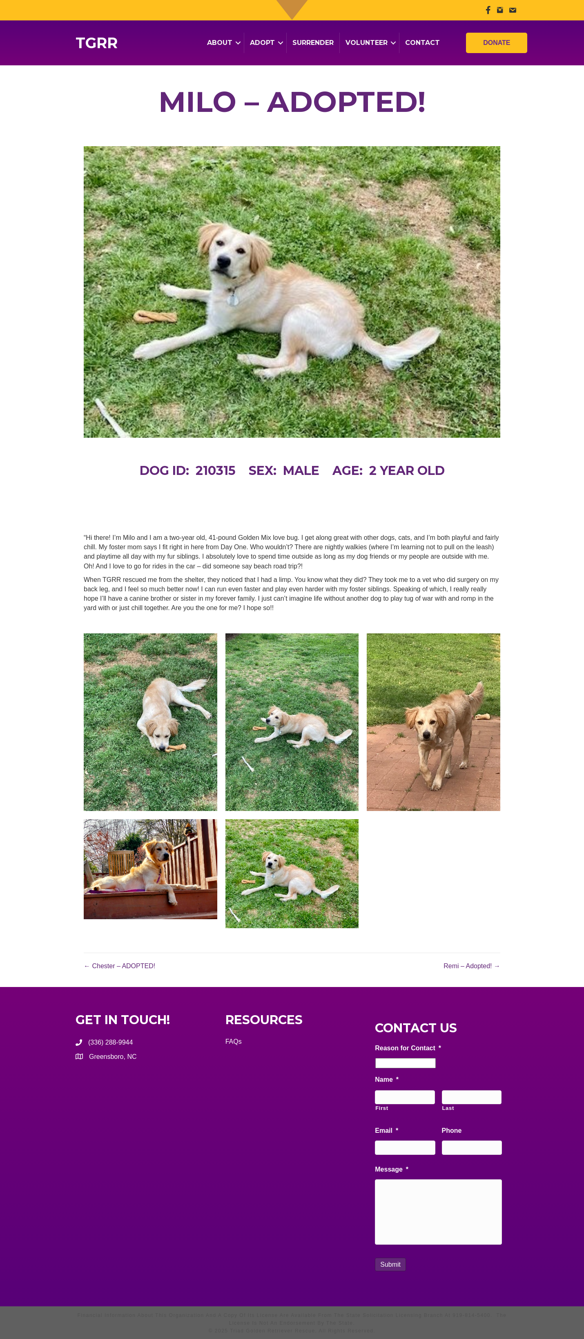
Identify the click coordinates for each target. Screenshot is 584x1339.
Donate (496, 39)
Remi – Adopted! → (472, 965)
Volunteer (366, 43)
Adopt (262, 43)
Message (391, 1169)
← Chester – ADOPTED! (119, 965)
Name (387, 1079)
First (381, 1108)
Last (448, 1108)
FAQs (233, 1041)
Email (386, 1130)
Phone (452, 1130)
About (219, 43)
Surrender (313, 43)
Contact (422, 43)
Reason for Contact (408, 1048)
